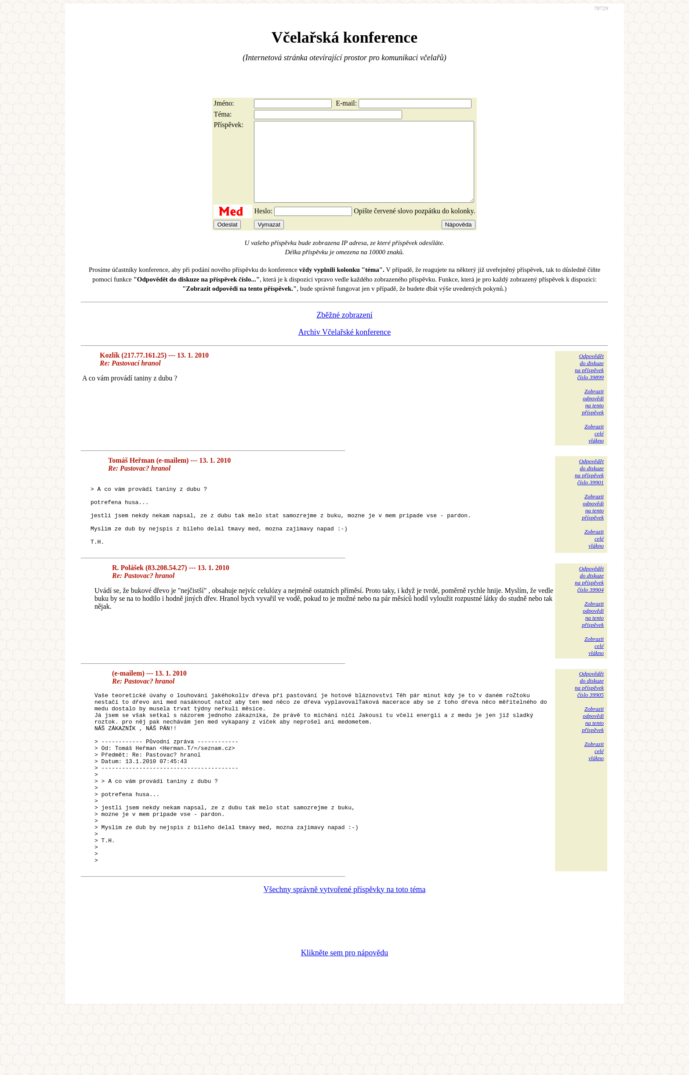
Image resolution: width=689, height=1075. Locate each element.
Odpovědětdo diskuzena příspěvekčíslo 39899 (589, 382)
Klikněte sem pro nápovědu (344, 1016)
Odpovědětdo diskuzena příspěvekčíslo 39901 (589, 487)
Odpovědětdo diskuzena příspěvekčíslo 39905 (589, 713)
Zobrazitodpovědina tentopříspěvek (593, 417)
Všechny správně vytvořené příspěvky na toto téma (345, 952)
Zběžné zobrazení (344, 330)
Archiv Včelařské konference (344, 348)
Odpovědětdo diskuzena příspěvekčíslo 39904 (589, 608)
